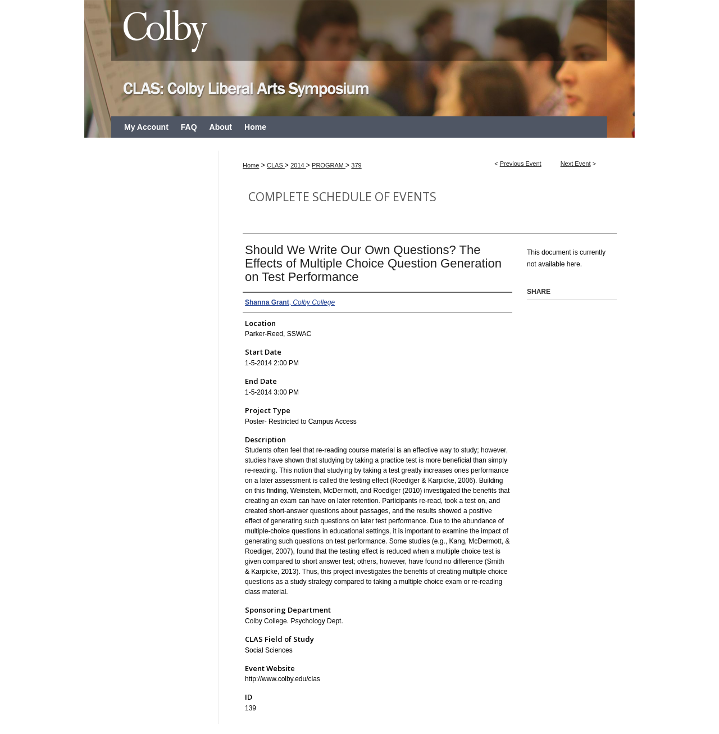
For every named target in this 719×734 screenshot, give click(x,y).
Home (251, 165)
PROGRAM (328, 165)
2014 (298, 165)
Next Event (576, 163)
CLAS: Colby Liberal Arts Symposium (359, 58)
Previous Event (520, 163)
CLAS (276, 165)
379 (356, 165)
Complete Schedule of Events (342, 197)
